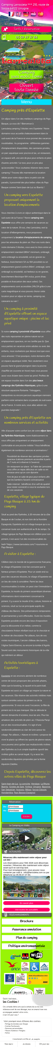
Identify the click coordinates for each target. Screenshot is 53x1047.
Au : (5, 810)
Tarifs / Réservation (26, 29)
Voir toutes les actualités (26, 909)
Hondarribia (7, 792)
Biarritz (4, 786)
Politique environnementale (26, 946)
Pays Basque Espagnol (24, 792)
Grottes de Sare (16, 786)
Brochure (26, 921)
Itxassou (20, 789)
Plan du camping (26, 938)
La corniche (24, 783)
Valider (26, 816)
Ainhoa (28, 786)
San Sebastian (8, 789)
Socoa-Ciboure (39, 789)
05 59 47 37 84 (26, 37)
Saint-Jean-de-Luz (9, 783)
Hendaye (35, 783)
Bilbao (28, 789)
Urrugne (37, 786)
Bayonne (46, 786)
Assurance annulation (26, 930)
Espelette (5, 675)
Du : (5, 806)
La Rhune (45, 783)
